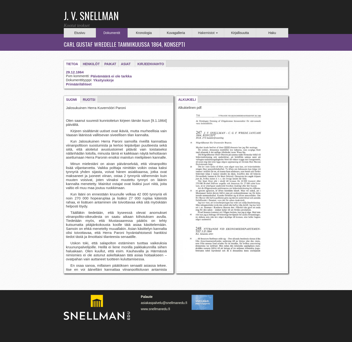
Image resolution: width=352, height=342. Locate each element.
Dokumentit (111, 33)
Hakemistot (208, 33)
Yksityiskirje (103, 80)
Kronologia (144, 33)
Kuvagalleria (176, 33)
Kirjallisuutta (240, 33)
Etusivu (79, 33)
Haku (272, 33)
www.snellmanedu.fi (155, 309)
